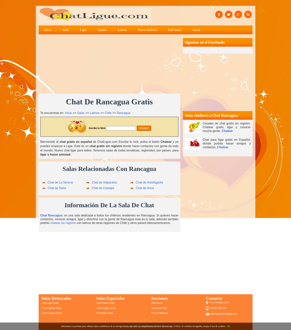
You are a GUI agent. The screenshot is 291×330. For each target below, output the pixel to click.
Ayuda (196, 29)
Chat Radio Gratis (105, 303)
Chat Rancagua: (51, 215)
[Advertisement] (109, 64)
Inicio (47, 29)
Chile (108, 112)
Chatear (227, 130)
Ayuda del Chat (159, 308)
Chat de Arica (145, 188)
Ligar (83, 29)
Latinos (122, 29)
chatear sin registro (63, 222)
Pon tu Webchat (147, 29)
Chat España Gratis (52, 308)
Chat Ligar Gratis (50, 303)
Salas (65, 29)
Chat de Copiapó (103, 188)
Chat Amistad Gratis (52, 313)
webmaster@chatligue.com (224, 314)
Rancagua (123, 112)
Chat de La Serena (60, 182)
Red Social (174, 29)
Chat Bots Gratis (105, 313)
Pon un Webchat (160, 313)
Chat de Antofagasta (149, 182)
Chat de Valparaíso (104, 182)
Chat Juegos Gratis (106, 308)
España (102, 29)
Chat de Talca (57, 188)
